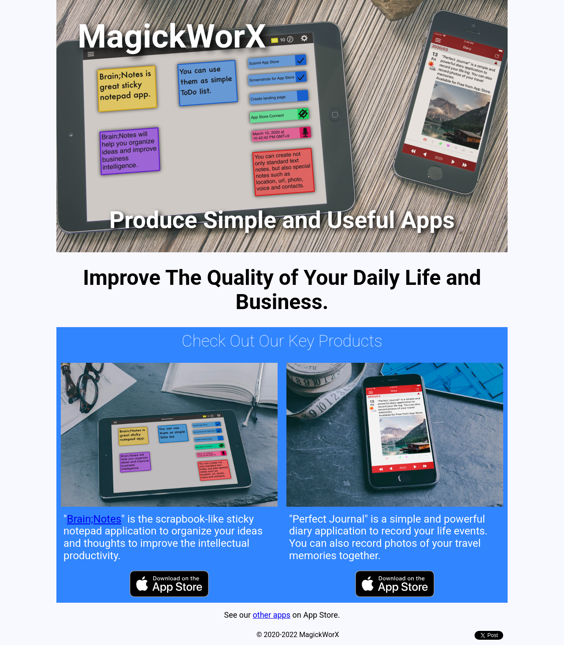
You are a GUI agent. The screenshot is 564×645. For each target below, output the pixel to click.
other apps (271, 614)
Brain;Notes (94, 519)
